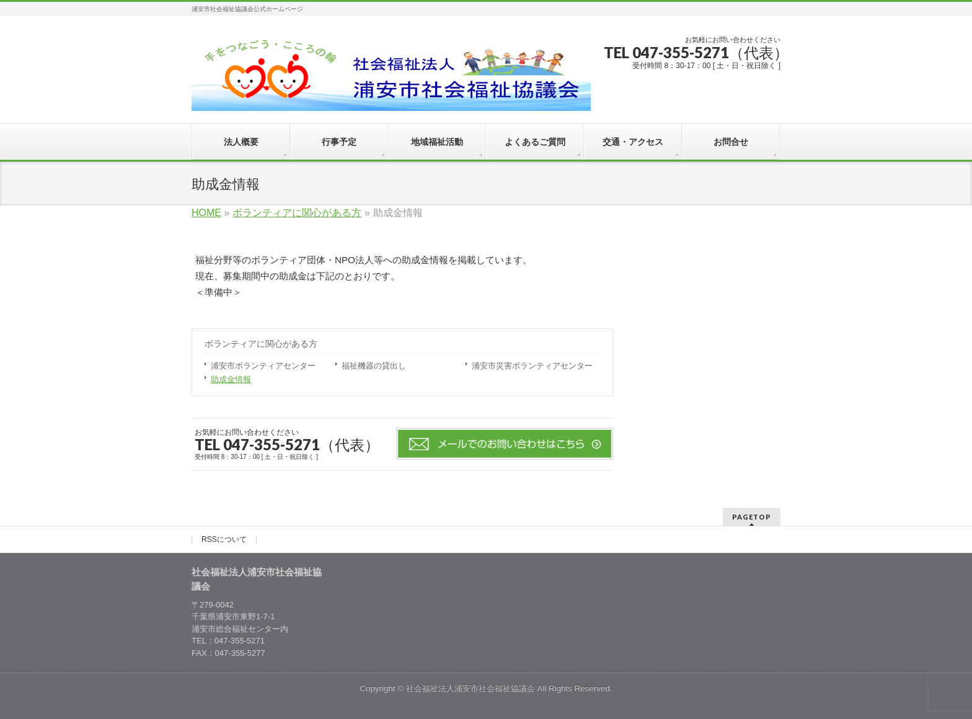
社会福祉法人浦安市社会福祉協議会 (470, 688)
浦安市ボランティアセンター (263, 365)
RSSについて (224, 539)
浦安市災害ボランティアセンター (532, 365)
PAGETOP (751, 517)
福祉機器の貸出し (374, 365)
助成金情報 (231, 379)
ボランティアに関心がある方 (261, 344)
